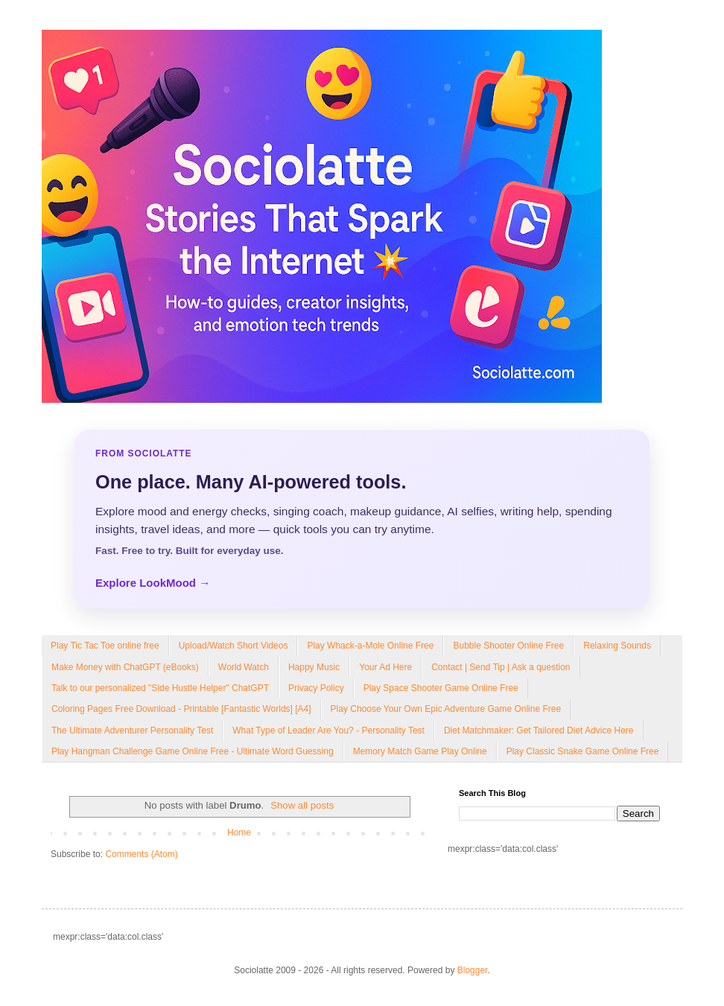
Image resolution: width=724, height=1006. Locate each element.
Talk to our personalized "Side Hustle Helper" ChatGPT (160, 688)
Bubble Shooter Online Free (508, 645)
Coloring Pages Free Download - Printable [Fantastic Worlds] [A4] (181, 709)
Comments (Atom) (141, 854)
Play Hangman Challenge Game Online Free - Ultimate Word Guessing (192, 751)
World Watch (243, 667)
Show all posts (302, 805)
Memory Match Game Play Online (420, 751)
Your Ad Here (385, 667)
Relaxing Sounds (617, 645)
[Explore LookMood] (362, 519)
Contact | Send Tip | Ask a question (500, 667)
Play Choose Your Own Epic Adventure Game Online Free (446, 709)
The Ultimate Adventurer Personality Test (132, 730)
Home (239, 832)
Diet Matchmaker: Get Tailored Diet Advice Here (539, 730)
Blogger (472, 970)
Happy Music (314, 667)
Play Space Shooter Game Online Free (440, 688)
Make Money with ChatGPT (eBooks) (125, 667)
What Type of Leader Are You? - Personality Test (328, 730)
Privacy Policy (316, 688)
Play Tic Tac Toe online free (105, 645)
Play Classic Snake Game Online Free (583, 751)
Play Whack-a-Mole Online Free (370, 645)
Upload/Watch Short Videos (233, 645)
